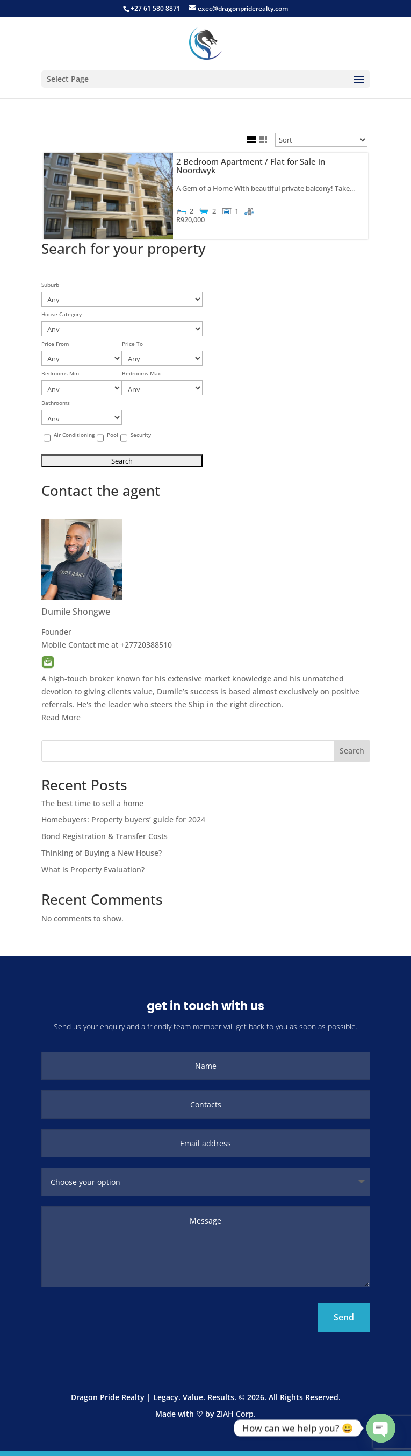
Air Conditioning (74, 434)
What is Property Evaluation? (93, 869)
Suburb (50, 284)
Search (352, 750)
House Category (61, 314)
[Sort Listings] (321, 140)
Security (141, 434)
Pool (112, 434)
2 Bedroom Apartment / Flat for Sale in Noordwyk (250, 166)
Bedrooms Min (60, 373)
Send (344, 1317)
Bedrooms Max (141, 373)
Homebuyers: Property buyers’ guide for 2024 (123, 819)
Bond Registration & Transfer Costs (104, 836)
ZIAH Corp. (236, 1414)
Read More (61, 717)
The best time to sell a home (92, 803)
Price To (132, 343)
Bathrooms (55, 403)
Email (47, 662)
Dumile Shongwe (75, 611)
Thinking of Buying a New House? (101, 853)
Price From (55, 343)
